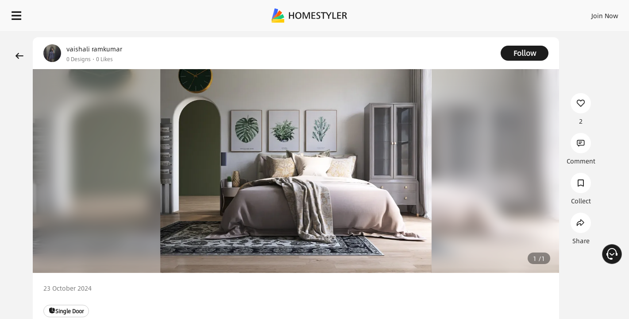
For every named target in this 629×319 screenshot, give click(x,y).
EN (529, 13)
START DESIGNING (585, 13)
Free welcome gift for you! (445, 35)
